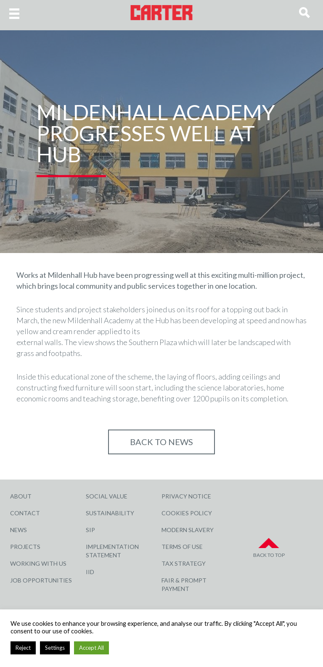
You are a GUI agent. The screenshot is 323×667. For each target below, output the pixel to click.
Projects (25, 546)
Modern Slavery (188, 529)
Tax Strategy (184, 563)
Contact (25, 513)
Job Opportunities (41, 580)
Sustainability (110, 513)
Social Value (106, 496)
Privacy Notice (186, 496)
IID (90, 571)
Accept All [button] (91, 647)
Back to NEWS (161, 442)
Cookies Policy (187, 513)
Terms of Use (182, 546)
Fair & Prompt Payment (184, 584)
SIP (90, 529)
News (18, 529)
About (21, 496)
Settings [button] (55, 647)
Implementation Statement (112, 551)
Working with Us (38, 563)
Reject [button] (23, 647)
